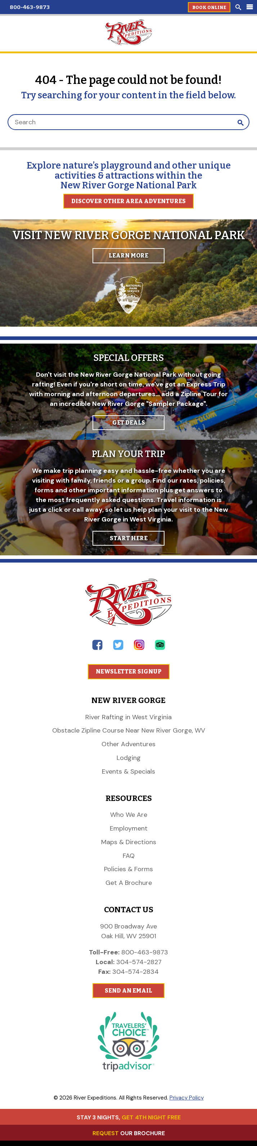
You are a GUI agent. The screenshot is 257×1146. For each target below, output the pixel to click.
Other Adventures (128, 744)
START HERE (129, 538)
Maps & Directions (128, 842)
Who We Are (128, 814)
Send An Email (128, 990)
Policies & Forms (128, 869)
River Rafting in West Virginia (128, 717)
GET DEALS (128, 422)
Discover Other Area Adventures (128, 201)
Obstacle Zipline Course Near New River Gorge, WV (128, 730)
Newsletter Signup (129, 671)
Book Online (209, 7)
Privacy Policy (187, 1097)
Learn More (128, 255)
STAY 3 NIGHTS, (129, 1117)
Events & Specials (128, 771)
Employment (129, 828)
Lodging (129, 757)
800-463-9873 (30, 7)
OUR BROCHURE (129, 1133)
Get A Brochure (128, 882)
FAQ (129, 855)
